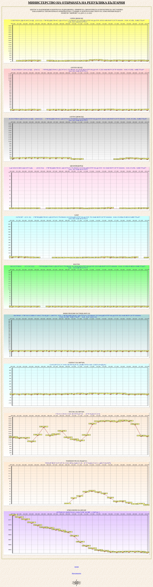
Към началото (76, 573)
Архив (76, 567)
